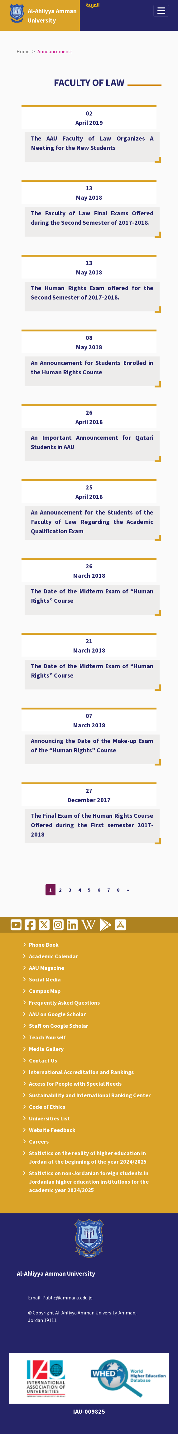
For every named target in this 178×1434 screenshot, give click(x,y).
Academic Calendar (53, 956)
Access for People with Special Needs (75, 1083)
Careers (39, 1141)
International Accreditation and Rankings (81, 1072)
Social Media (45, 979)
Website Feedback (52, 1130)
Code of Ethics (47, 1106)
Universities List (49, 1118)
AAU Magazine (46, 967)
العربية (93, 5)
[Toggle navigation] (161, 11)
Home (23, 51)
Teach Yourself (47, 1037)
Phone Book (44, 944)
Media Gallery (46, 1048)
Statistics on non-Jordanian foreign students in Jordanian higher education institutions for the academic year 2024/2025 (89, 1182)
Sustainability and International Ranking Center (90, 1095)
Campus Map (44, 991)
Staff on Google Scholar (58, 1025)
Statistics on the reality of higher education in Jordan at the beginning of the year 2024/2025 (88, 1157)
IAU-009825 (89, 1411)
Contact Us (43, 1060)
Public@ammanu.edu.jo (67, 1297)
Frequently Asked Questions (64, 1002)
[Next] (128, 889)
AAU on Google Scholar (57, 1014)
